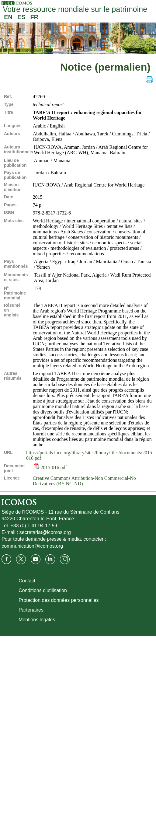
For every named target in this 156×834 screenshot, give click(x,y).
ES (21, 17)
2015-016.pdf (50, 467)
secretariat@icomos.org (45, 532)
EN (8, 17)
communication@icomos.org (32, 546)
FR (34, 17)
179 (37, 288)
